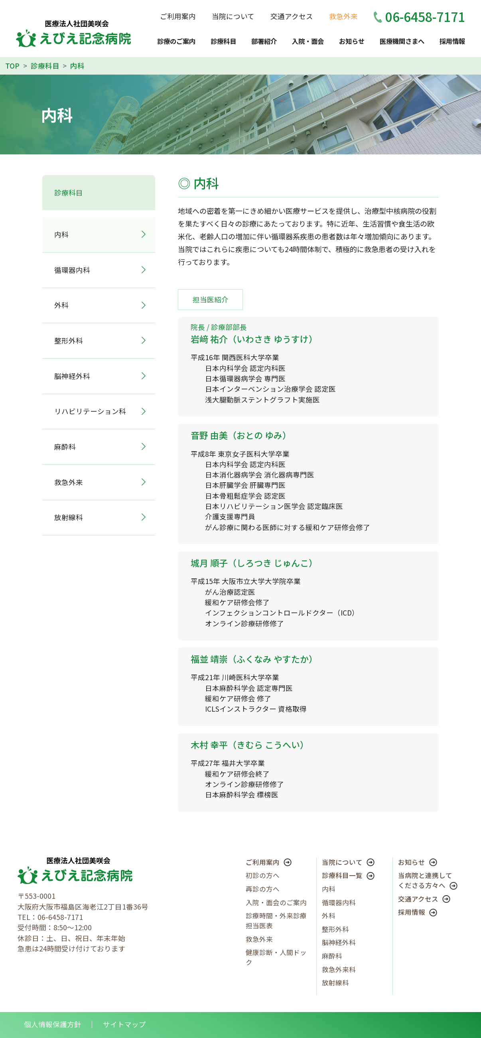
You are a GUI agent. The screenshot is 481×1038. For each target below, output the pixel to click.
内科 (328, 889)
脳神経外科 (72, 376)
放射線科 (68, 517)
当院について (233, 16)
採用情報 (452, 41)
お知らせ (352, 41)
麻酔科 (65, 447)
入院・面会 (308, 41)
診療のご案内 (176, 41)
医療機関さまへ (402, 41)
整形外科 (68, 340)
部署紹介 (264, 41)
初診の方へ (263, 875)
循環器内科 (72, 270)
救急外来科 (339, 969)
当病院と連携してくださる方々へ (427, 880)
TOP (12, 66)
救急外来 (343, 16)
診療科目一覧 (348, 875)
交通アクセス (291, 16)
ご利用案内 (178, 16)
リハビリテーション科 (90, 411)
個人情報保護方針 (52, 1024)
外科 (61, 305)
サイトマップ (124, 1024)
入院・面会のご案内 (276, 902)
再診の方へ (263, 889)
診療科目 (223, 41)
